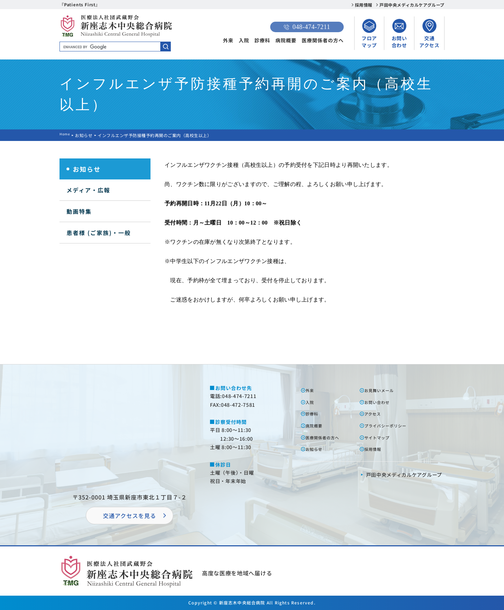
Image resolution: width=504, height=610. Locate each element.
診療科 (262, 40)
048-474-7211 (307, 26)
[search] (115, 47)
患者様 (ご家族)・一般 (98, 232)
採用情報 (363, 5)
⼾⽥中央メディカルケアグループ (404, 474)
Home (65, 135)
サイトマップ (381, 437)
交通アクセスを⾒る (129, 515)
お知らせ (86, 135)
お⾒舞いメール (384, 389)
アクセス (376, 413)
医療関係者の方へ (323, 40)
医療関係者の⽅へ (328, 437)
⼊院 (312, 401)
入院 (244, 40)
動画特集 (79, 211)
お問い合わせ (381, 401)
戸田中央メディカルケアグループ (411, 5)
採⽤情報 (376, 448)
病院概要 (285, 40)
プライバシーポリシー (392, 425)
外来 (228, 40)
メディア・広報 (88, 190)
